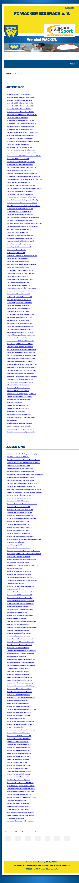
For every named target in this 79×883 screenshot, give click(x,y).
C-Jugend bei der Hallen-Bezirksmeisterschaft (20, 639)
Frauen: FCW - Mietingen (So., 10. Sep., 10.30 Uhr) (21, 352)
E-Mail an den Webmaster (58, 865)
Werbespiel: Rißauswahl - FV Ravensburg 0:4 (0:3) (21, 417)
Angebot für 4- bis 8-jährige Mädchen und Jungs (21, 786)
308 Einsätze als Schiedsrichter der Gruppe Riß (20, 241)
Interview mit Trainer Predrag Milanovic (18, 426)
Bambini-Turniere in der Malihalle (17, 612)
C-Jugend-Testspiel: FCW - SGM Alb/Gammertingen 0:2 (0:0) (24, 554)
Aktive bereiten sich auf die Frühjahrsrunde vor (21, 238)
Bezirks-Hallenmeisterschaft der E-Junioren (19, 677)
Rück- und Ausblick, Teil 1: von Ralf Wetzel (19, 109)
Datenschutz (40, 865)
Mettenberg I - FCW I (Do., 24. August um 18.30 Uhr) (22, 376)
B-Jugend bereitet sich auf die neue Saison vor (20, 812)
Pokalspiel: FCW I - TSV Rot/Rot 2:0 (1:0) (18, 385)
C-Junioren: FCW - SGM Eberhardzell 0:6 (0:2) (19, 595)
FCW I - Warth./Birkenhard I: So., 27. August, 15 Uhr (22, 370)
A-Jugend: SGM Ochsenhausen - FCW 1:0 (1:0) (20, 683)
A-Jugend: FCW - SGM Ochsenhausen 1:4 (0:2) (20, 515)
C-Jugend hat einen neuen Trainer (17, 800)
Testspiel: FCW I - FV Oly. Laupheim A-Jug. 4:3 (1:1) (21, 394)
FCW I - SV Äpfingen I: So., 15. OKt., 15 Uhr (19, 300)
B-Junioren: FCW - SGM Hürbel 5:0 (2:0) (18, 501)
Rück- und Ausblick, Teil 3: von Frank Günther (20, 103)
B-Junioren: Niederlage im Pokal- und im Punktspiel (22, 504)
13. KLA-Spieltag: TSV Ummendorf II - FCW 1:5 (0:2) (21, 288)
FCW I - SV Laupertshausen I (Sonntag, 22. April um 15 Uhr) (24, 188)
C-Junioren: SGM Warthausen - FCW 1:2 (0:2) (19, 512)
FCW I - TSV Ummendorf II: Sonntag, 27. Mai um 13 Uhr (22, 132)
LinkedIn (27, 838)
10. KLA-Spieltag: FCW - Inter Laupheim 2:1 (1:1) (20, 314)
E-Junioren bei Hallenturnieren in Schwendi (19, 592)
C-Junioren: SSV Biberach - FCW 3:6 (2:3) (18, 533)
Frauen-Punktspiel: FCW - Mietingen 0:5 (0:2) (20, 344)
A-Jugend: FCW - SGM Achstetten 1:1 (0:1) (18, 706)
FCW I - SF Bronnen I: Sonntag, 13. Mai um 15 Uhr (21, 150)
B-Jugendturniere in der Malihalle (16, 618)
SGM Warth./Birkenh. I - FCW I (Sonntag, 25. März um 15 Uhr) (24, 223)
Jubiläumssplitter (12, 420)
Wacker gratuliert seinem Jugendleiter (18, 703)
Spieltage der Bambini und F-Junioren (18, 759)
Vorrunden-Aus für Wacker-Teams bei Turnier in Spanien (23, 460)
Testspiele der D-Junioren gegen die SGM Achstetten (22, 580)
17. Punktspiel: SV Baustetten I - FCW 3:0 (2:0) (20, 209)
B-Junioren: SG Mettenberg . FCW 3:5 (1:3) (19, 571)
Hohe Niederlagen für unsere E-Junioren (18, 780)
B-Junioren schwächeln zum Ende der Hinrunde (20, 653)
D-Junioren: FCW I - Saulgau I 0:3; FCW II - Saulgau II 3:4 (22, 565)
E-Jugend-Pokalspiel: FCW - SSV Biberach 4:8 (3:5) (21, 788)
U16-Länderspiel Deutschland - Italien (18, 562)
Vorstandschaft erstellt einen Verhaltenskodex (20, 126)
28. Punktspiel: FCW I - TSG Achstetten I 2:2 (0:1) (20, 112)
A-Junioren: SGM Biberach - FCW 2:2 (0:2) (18, 507)
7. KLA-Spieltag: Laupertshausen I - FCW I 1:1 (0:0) (21, 335)
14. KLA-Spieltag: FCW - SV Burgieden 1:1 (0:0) (20, 279)
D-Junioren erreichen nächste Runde (17, 700)
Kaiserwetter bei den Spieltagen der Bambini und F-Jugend (24, 489)
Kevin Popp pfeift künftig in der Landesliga (19, 100)
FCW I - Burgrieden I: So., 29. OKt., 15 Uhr (18, 282)
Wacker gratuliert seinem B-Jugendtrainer (19, 753)
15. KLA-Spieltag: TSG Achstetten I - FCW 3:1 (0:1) (21, 270)
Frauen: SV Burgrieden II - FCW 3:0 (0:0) (18, 267)
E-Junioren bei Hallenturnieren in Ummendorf (20, 601)
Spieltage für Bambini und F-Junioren (18, 741)
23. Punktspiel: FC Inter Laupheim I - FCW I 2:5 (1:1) (21, 153)
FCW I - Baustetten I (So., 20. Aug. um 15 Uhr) (20, 382)
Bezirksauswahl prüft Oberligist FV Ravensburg (20, 429)
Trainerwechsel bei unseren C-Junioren (18, 548)
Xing (37, 838)
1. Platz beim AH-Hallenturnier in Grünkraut (20, 235)
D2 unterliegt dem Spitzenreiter (16, 718)
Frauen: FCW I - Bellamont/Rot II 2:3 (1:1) (18, 294)
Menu (72, 64)
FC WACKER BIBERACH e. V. (42, 13)
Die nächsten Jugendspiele (14, 545)
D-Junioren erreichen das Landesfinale (18, 674)
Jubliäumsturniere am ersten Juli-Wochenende (20, 821)
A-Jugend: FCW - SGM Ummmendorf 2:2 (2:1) (19, 724)
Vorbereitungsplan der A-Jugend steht (18, 806)
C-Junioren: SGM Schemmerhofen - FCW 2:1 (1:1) (21, 486)
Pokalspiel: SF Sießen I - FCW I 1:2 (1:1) (18, 391)
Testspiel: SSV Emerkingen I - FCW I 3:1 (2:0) (19, 396)
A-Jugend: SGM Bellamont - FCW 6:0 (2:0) (18, 765)
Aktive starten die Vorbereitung (16, 411)
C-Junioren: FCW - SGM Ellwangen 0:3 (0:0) (19, 744)
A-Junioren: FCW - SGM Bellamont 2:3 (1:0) (19, 498)
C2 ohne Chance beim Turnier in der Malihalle (20, 603)
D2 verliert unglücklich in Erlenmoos (17, 768)
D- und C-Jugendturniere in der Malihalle (19, 606)
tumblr (57, 838)
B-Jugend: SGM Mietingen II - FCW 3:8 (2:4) (19, 712)
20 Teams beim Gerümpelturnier (16, 250)
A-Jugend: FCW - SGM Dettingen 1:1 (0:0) (18, 695)
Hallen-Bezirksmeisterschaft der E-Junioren (19, 692)
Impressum (27, 865)
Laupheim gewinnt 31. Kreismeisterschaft (19, 247)
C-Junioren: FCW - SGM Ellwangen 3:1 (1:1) (19, 524)
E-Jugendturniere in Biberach (15, 589)
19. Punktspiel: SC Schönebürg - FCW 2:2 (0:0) (20, 194)
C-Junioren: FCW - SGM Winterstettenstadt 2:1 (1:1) (21, 709)
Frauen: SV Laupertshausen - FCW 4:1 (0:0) (19, 170)
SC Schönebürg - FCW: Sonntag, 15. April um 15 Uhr (21, 197)
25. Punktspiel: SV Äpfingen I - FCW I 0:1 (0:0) (20, 138)
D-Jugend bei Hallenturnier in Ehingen (18, 648)
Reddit (67, 838)
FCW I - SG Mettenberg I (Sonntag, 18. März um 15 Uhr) (22, 226)
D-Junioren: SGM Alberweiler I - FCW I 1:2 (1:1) (20, 510)
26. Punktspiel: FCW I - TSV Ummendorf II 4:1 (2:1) (21, 129)
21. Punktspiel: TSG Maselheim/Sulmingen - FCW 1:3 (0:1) (23, 176)
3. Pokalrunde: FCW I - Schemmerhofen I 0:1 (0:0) (21, 358)
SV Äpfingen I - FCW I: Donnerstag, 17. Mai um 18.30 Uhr (23, 141)
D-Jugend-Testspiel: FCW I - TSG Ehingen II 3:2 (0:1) (21, 559)
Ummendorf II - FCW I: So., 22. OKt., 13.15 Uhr (20, 291)
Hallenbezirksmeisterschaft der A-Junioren (19, 633)
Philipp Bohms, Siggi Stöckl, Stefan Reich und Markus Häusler (25, 474)
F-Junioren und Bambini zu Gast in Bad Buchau (20, 480)
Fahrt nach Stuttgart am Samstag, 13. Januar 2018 (21, 650)
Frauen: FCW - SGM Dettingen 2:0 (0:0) (18, 261)
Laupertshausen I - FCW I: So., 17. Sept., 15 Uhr (20, 341)
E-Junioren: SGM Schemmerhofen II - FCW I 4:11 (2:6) (22, 483)
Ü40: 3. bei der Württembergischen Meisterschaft (21, 349)
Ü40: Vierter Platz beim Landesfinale (17, 338)
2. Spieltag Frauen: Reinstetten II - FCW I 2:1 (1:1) (21, 332)
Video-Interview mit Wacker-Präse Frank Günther (21, 264)
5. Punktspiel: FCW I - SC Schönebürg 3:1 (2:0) (20, 347)
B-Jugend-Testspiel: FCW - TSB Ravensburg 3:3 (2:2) (21, 797)
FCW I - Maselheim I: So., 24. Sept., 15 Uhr (19, 329)
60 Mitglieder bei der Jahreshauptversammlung (21, 135)
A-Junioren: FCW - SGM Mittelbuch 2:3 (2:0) (19, 574)
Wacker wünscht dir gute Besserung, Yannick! (20, 815)
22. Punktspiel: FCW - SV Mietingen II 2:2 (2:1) (20, 164)
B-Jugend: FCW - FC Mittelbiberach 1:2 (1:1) (19, 689)
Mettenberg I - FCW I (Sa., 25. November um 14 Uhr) (22, 256)
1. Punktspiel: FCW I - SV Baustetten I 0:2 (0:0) (20, 379)
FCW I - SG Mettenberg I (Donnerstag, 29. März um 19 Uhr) (23, 217)
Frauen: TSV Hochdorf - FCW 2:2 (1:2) (17, 117)
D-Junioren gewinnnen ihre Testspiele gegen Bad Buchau (23, 551)
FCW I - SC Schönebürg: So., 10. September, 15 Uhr (21, 355)
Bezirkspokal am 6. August (14, 402)
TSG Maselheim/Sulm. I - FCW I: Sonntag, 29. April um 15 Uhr (24, 179)
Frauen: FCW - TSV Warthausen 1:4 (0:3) (18, 308)
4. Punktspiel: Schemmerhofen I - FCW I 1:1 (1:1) (21, 361)
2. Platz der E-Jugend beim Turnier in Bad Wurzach (21, 627)
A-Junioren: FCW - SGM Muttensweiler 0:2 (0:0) (20, 586)
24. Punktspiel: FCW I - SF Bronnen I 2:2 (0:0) (19, 147)
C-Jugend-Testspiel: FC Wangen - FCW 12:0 (19, 794)
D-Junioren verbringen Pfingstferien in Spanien (20, 477)
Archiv (9, 73)
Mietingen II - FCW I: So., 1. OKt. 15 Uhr (18, 320)
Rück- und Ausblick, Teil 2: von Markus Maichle (20, 106)
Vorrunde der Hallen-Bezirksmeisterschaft (19, 645)
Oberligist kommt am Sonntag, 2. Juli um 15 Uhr (21, 432)
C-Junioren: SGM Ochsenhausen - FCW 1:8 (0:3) (20, 686)
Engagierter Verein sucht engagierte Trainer (20, 468)
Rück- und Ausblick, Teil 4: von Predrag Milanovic (21, 97)
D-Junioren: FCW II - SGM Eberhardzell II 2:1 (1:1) (21, 697)
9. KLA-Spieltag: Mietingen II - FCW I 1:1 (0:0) (19, 317)
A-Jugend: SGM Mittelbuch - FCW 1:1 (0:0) (18, 715)
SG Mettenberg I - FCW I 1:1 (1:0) (16, 253)
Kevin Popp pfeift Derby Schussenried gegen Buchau (22, 173)
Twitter (18, 838)
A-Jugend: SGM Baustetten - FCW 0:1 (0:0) (19, 739)
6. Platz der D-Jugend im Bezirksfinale (18, 630)
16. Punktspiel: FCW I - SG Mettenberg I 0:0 (19, 211)
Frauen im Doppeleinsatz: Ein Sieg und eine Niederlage (23, 200)
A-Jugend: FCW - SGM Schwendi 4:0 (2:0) (18, 747)
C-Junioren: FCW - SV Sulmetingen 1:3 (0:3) (19, 495)
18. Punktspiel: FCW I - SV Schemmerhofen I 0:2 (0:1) (22, 203)
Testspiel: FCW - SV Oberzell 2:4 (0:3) (17, 405)
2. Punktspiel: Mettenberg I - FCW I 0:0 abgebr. (20, 373)
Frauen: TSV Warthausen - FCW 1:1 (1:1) (18, 285)
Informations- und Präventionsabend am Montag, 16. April (24, 539)
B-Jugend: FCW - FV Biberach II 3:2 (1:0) (18, 521)
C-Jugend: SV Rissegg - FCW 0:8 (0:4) (17, 762)
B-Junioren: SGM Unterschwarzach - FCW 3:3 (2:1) (21, 730)
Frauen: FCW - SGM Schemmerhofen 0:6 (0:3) (20, 326)
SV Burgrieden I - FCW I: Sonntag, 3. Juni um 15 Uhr (21, 123)
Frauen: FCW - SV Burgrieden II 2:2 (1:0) (18, 159)
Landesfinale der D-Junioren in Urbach (18, 671)
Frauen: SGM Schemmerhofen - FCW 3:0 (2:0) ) (20, 214)
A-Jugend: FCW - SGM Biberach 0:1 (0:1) (18, 777)
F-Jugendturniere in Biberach (15, 583)
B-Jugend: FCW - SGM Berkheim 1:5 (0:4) (18, 774)
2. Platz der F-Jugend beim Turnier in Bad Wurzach (21, 621)
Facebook (8, 838)
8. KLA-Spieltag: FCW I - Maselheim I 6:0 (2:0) (19, 323)
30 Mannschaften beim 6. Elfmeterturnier (19, 94)
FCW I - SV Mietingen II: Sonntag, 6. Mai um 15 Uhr (21, 167)
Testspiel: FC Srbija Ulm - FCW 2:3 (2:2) (18, 408)
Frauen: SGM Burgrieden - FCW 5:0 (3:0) (18, 305)
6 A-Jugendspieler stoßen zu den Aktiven (19, 414)
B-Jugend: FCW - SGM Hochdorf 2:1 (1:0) (18, 750)
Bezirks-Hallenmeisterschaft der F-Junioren (19, 680)
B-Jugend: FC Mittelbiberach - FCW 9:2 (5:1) (19, 527)
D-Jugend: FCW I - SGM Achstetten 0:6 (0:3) (19, 736)
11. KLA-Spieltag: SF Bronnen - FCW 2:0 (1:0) (19, 302)
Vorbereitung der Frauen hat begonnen (18, 388)
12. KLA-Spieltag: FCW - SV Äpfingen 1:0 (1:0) (19, 297)
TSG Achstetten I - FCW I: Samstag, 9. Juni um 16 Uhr (22, 115)
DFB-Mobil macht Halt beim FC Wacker (18, 457)
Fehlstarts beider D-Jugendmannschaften (19, 771)
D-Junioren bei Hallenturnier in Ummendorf (20, 598)
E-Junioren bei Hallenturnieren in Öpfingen (19, 577)
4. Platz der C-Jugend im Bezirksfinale (18, 624)
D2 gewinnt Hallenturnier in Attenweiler (19, 636)
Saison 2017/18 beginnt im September (18, 803)
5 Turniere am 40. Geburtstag (15, 818)
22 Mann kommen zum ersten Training (18, 809)
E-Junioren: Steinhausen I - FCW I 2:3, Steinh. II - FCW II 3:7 (23, 463)
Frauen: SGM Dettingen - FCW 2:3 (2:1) (18, 144)
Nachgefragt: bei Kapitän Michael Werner (19, 229)
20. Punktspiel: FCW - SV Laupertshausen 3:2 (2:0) (21, 185)
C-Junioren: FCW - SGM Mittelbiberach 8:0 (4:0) (20, 721)
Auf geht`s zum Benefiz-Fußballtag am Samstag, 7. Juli (22, 454)
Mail (47, 838)
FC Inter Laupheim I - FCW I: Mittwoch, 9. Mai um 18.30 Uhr (24, 156)
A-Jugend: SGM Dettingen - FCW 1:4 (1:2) (18, 530)
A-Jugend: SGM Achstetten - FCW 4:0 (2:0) (18, 556)
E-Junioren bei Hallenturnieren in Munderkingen (21, 665)
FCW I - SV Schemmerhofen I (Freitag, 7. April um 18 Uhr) (23, 206)
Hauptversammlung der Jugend (16, 542)
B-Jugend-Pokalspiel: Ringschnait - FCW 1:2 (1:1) (20, 791)
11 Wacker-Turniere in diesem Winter (18, 668)
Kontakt (69, 7)
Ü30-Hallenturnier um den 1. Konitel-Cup (19, 244)
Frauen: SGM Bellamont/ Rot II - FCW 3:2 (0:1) (20, 191)
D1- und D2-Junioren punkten (15, 727)
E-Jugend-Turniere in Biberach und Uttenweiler (20, 642)
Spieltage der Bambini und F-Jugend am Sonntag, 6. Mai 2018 (24, 492)
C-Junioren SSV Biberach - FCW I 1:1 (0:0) (18, 733)
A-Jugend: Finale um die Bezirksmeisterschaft (20, 615)
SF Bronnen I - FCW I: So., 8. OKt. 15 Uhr (18, 311)
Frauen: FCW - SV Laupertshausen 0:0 (17, 276)
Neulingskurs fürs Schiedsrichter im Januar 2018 (21, 659)
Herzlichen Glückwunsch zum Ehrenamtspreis (20, 662)
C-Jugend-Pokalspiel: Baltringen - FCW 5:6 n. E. (20, 783)
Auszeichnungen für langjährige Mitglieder (19, 423)
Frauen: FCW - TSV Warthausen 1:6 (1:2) (18, 182)
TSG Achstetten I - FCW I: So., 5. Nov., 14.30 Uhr (20, 273)
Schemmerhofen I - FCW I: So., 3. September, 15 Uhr (22, 364)
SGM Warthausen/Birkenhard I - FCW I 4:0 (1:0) (20, 220)
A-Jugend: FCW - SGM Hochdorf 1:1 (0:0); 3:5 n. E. (21, 536)
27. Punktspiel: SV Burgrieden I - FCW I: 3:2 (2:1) (20, 120)
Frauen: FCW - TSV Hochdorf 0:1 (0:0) (17, 258)
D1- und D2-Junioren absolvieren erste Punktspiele (21, 518)
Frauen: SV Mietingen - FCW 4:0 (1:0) (17, 232)
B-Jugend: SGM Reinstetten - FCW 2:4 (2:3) (19, 756)
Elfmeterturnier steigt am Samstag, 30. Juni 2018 (21, 162)
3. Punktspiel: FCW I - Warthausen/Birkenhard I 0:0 (21, 367)
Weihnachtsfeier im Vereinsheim (16, 656)
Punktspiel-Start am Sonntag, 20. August (18, 399)
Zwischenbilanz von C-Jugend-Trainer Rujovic (20, 609)
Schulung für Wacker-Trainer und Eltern (18, 465)
